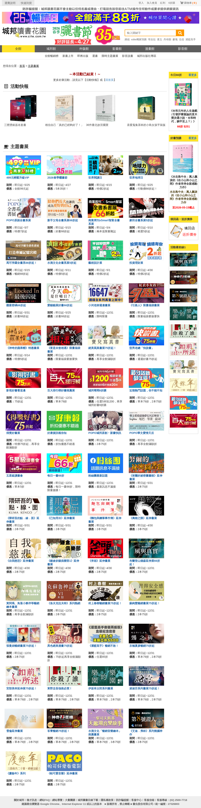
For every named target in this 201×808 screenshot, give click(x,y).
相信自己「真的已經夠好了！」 (64, 124)
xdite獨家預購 (139, 39)
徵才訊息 (32, 800)
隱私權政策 (107, 800)
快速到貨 (26, 3)
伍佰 (181, 39)
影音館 (182, 48)
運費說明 (10, 3)
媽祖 (127, 39)
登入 (141, 2)
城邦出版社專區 (146, 55)
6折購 (171, 2)
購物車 (190, 2)
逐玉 (159, 39)
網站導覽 (57, 800)
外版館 (84, 48)
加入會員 (152, 2)
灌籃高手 (190, 39)
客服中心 (136, 800)
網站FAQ (44, 800)
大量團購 (70, 800)
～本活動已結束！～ (85, 74)
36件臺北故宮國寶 (97, 124)
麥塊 (175, 39)
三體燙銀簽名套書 (15, 124)
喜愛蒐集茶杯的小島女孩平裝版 (146, 124)
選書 (95, 55)
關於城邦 (19, 800)
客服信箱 (149, 800)
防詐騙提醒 (122, 800)
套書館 (117, 48)
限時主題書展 (110, 55)
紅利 (162, 2)
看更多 (192, 75)
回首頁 (109, 79)
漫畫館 (149, 48)
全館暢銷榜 (51, 55)
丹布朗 (167, 39)
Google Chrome (49, 803)
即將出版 (82, 55)
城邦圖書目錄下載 (88, 800)
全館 (18, 48)
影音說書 (127, 55)
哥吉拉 (152, 39)
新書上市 (67, 55)
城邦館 (51, 48)
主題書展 (33, 65)
